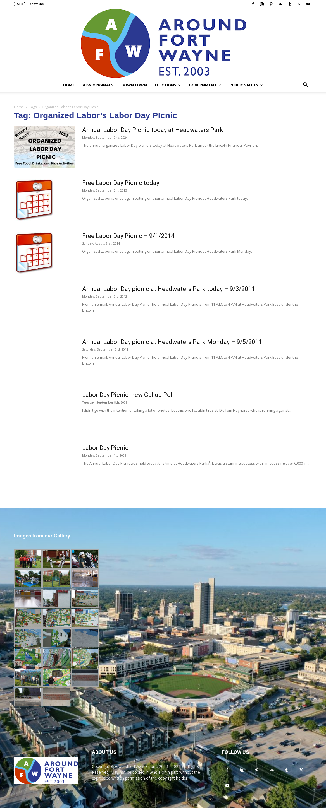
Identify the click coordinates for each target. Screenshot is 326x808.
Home (69, 85)
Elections (168, 85)
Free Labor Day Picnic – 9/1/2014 (128, 235)
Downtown (134, 85)
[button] (305, 85)
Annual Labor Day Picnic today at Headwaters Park (152, 129)
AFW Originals (98, 85)
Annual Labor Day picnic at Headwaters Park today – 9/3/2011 (168, 288)
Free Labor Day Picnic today (120, 182)
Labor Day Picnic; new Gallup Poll (128, 394)
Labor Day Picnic (105, 447)
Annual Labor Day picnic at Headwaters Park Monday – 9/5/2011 (172, 341)
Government (205, 85)
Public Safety (246, 85)
